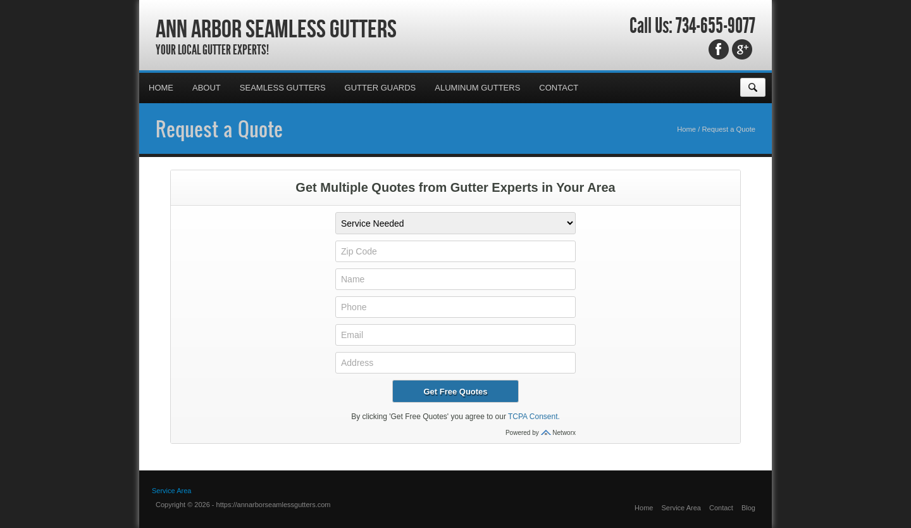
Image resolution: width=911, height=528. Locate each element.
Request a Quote (219, 128)
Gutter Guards (380, 87)
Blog (748, 508)
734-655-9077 (715, 26)
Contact (558, 87)
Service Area (171, 490)
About (206, 87)
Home (161, 87)
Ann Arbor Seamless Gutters (276, 28)
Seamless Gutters (283, 87)
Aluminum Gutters (477, 87)
